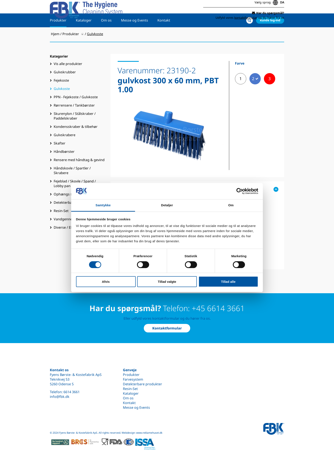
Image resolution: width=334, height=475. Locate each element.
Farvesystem (133, 379)
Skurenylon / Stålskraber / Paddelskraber (75, 129)
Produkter (58, 33)
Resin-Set (130, 388)
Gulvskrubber (65, 85)
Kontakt (163, 33)
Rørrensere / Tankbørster (74, 118)
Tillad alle (228, 281)
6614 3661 (71, 392)
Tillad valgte (167, 281)
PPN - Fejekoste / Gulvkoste (76, 110)
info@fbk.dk (59, 396)
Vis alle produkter (68, 77)
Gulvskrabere (64, 148)
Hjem (55, 47)
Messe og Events (134, 33)
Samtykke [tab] (103, 205)
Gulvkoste (62, 102)
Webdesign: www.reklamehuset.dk (142, 433)
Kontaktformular (167, 328)
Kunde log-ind (270, 33)
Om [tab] (230, 205)
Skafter (59, 156)
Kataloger (84, 33)
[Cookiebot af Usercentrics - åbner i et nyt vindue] (239, 191)
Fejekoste (61, 93)
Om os (106, 33)
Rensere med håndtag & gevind (79, 173)
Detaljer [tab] (167, 205)
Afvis (106, 281)
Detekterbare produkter (142, 384)
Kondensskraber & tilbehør (76, 139)
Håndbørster (64, 164)
